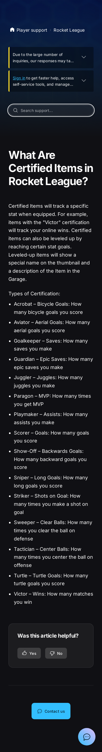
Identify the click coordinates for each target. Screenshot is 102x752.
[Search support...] (51, 110)
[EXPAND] (83, 56)
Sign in (19, 78)
